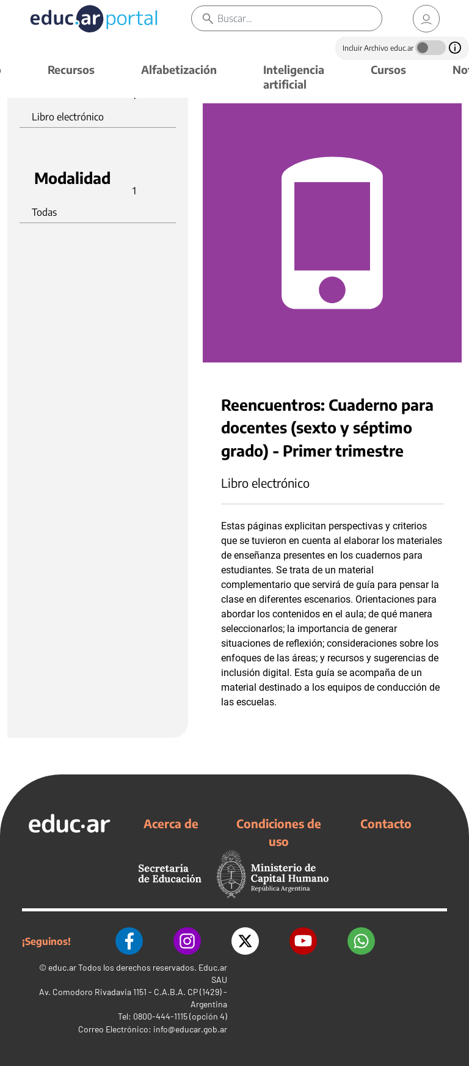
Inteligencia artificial (293, 76)
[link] (426, 18)
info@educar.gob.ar (190, 1029)
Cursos (388, 69)
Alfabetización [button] (179, 69)
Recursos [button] (71, 69)
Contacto (386, 823)
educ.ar (62, 967)
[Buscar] (299, 18)
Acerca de (171, 823)
